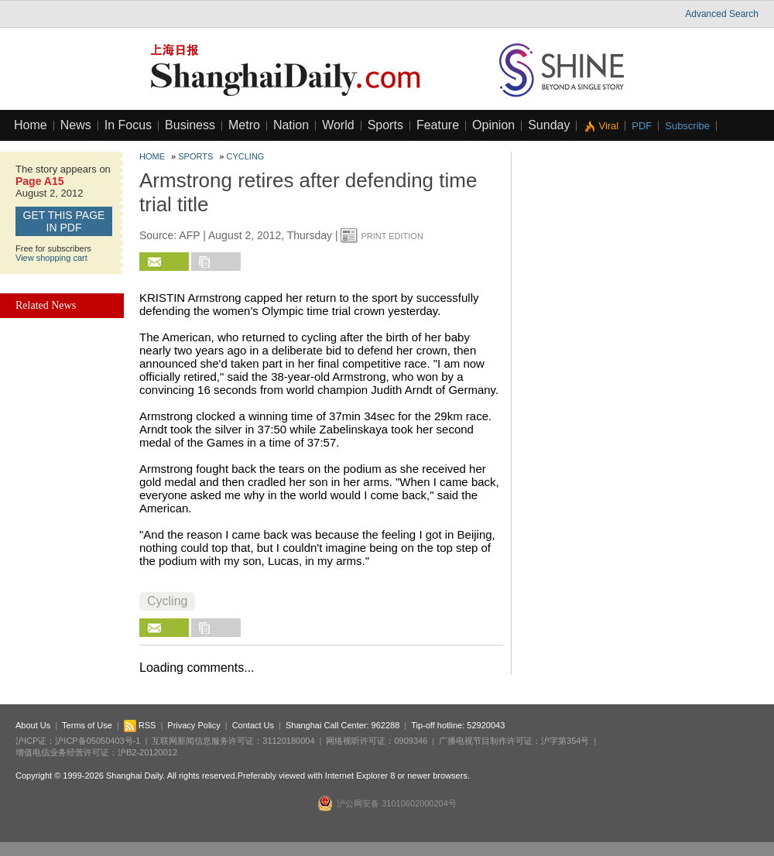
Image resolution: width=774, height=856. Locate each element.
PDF (642, 126)
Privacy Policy (193, 725)
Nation (291, 125)
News (75, 125)
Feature (437, 125)
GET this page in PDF (64, 221)
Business (190, 125)
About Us (32, 725)
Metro (244, 125)
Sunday (549, 125)
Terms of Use (87, 725)
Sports (385, 125)
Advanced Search (722, 14)
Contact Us (253, 725)
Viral (608, 126)
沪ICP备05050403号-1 (97, 740)
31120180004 (288, 740)
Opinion (493, 125)
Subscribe (687, 126)
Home (30, 125)
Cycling (246, 156)
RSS (140, 725)
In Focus (128, 125)
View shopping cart (51, 257)
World (338, 125)
